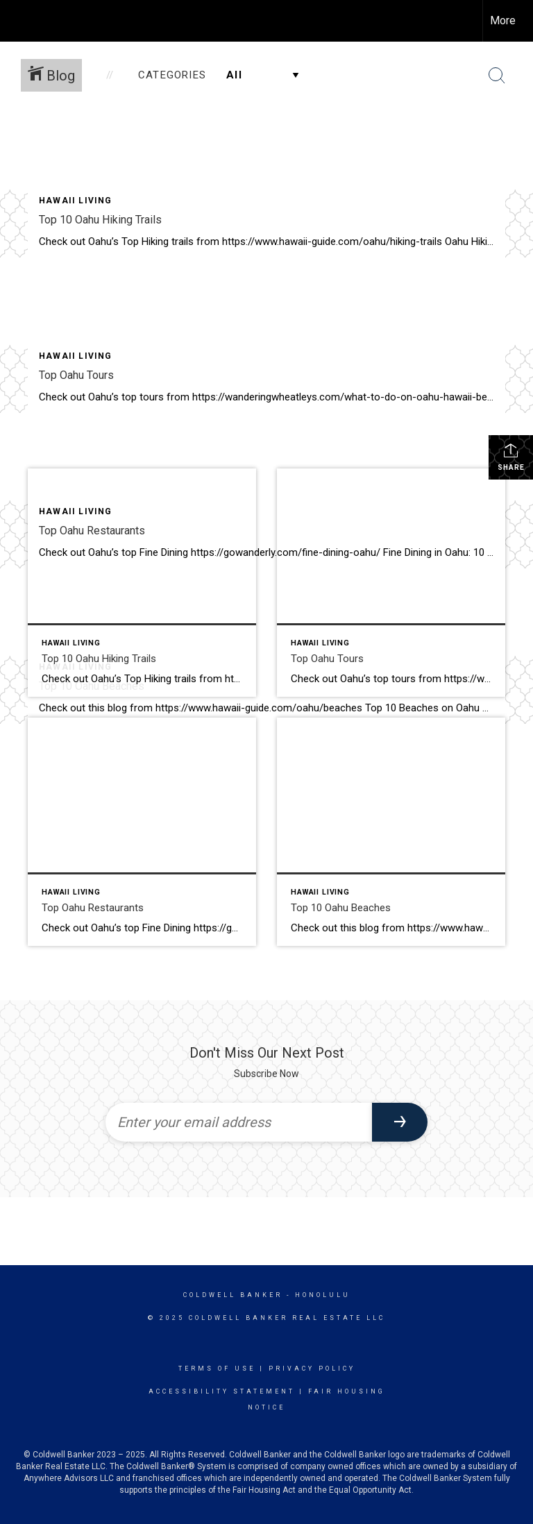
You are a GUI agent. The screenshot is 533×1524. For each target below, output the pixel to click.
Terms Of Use (216, 1368)
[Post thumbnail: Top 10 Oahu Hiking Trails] (142, 582)
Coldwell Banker (232, 1295)
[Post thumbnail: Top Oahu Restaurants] (142, 832)
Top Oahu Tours (76, 375)
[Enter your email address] (238, 1122)
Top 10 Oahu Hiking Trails (100, 219)
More (503, 20)
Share (511, 456)
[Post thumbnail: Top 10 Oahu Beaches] (391, 832)
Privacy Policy (312, 1368)
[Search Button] (497, 75)
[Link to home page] (17, 21)
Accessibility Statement (222, 1391)
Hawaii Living (75, 200)
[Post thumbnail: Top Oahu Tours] (391, 582)
